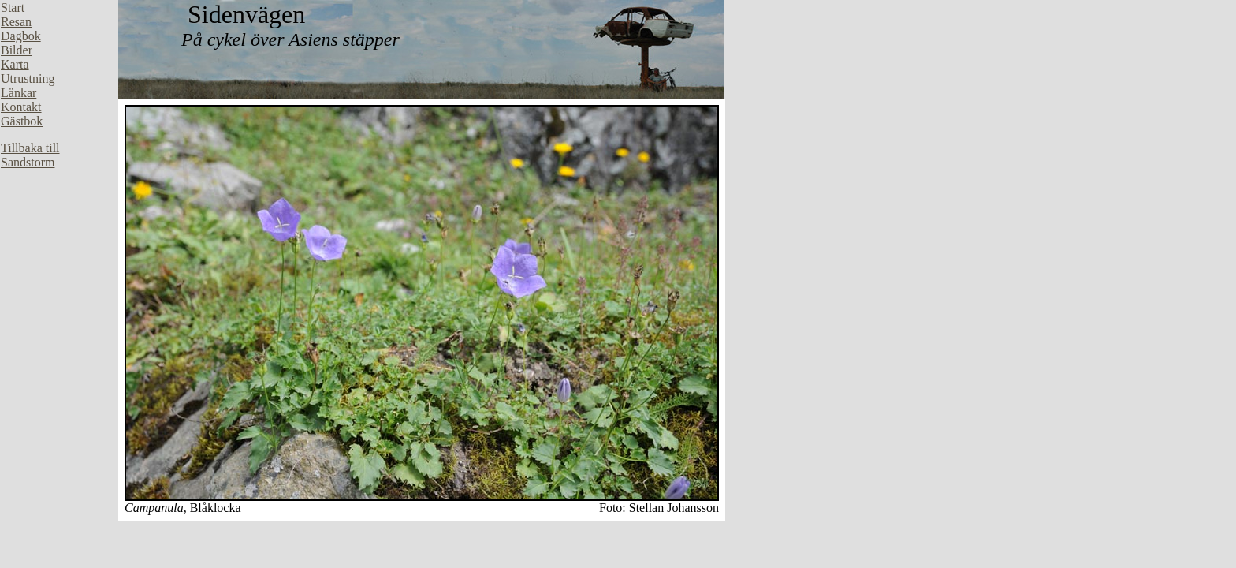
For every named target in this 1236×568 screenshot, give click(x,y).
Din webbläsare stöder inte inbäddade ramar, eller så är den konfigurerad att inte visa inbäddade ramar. (59, 236)
